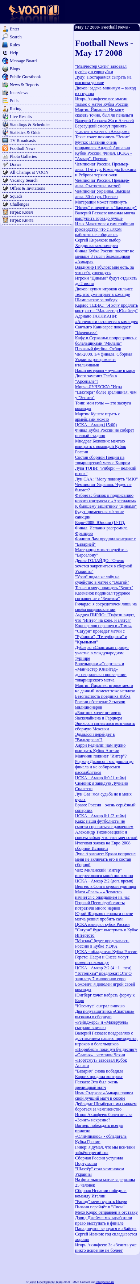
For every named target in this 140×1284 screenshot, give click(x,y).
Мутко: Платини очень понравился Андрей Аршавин (102, 145)
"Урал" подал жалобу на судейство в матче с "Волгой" (102, 579)
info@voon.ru (104, 1282)
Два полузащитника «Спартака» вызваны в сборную (104, 1014)
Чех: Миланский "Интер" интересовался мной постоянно (104, 873)
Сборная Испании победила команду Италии (101, 1193)
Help (14, 52)
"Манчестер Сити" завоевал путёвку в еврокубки (101, 69)
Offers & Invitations (27, 188)
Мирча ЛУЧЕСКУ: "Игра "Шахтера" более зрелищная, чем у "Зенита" (105, 392)
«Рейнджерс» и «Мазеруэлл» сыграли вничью (101, 1025)
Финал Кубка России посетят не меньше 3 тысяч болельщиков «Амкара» (104, 256)
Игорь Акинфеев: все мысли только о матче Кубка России (101, 101)
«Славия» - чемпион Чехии (100, 1054)
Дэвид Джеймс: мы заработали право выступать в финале (103, 1220)
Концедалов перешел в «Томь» (103, 625)
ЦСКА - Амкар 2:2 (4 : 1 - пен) (103, 967)
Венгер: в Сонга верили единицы (105, 886)
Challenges (19, 204)
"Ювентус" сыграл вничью (100, 1005)
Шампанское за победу (96, 299)
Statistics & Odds (25, 132)
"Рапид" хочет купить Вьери (101, 1201)
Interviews (19, 92)
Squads (16, 196)
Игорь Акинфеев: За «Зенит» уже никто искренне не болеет (106, 1247)
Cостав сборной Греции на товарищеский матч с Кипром (102, 460)
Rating (15, 108)
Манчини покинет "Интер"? (101, 756)
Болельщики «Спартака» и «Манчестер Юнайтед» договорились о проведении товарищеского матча (101, 672)
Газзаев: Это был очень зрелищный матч (96, 1084)
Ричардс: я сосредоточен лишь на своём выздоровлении (106, 606)
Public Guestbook (25, 76)
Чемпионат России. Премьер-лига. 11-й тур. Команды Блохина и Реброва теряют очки (105, 169)
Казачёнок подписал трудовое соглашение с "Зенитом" (102, 596)
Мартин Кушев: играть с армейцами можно (97, 416)
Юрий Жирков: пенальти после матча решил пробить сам (104, 916)
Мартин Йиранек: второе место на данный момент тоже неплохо (105, 688)
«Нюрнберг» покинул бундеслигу (106, 1049)
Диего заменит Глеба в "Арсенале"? (96, 378)
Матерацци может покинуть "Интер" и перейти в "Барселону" (106, 205)
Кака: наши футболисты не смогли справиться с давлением (104, 824)
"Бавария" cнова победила (99, 1071)
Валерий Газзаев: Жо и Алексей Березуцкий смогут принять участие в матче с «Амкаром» (104, 126)
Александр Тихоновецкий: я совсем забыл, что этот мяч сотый (106, 835)
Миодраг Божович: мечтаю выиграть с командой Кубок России (100, 446)
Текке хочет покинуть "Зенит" (103, 136)
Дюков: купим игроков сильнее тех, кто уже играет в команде (104, 291)
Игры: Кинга (21, 220)
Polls (14, 100)
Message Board (23, 60)
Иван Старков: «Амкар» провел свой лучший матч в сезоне (104, 1095)
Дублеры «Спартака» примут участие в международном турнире (102, 653)
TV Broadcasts (23, 140)
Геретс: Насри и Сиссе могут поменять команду (101, 959)
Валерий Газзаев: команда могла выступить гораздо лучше (105, 215)
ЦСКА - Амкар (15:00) (96, 424)
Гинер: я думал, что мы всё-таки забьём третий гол (105, 1150)
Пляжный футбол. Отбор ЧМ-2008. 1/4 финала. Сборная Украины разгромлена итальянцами (103, 357)
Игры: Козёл (21, 212)
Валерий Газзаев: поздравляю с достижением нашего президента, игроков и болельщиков (106, 1038)
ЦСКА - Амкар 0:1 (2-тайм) (100, 815)
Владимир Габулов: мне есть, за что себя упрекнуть (104, 270)
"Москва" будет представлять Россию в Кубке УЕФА (102, 943)
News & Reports (24, 84)
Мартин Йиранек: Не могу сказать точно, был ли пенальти (104, 112)
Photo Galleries (23, 156)
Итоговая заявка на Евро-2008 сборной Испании (103, 845)
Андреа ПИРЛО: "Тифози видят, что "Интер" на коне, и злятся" (105, 617)
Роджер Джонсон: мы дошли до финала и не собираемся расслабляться (104, 767)
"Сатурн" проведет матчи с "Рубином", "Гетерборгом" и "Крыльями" (101, 637)
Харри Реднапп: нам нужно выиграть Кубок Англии (100, 748)
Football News (22, 148)
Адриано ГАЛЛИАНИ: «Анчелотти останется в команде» (106, 319)
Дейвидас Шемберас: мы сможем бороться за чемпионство (106, 1106)
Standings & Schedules (30, 124)
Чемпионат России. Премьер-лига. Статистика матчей (102, 183)
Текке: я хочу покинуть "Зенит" (104, 587)
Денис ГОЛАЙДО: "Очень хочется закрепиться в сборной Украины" (103, 566)
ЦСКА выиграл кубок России (102, 924)
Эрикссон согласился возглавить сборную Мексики (105, 726)
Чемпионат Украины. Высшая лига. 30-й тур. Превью (102, 194)
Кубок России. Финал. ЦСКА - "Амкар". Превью (103, 156)
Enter (14, 29)
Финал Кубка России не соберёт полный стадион (104, 433)
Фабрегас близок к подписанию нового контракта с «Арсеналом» (105, 498)
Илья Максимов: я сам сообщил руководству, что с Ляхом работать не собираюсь (104, 229)
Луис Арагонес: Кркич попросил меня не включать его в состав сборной (105, 859)
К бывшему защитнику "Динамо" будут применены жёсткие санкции (106, 512)
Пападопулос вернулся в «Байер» (105, 1228)
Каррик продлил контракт (99, 1076)
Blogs (15, 68)
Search (16, 36)
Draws (15, 164)
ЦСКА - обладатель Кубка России (106, 951)
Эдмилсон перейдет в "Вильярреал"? (95, 737)
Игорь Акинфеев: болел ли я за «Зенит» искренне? (103, 1117)
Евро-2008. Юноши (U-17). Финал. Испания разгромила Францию (101, 528)
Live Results (21, 116)
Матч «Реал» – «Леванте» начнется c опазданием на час (102, 894)
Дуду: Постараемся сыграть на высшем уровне (103, 80)
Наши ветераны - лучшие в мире (105, 370)
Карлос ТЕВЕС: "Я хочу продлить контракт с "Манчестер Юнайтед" (106, 308)
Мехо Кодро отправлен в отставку (106, 1212)
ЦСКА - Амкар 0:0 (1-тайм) (100, 777)
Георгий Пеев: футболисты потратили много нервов (100, 905)
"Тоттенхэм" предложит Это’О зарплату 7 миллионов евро (103, 976)
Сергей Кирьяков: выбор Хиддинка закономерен (97, 243)
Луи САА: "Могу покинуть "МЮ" (106, 479)
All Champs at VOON (29, 172)
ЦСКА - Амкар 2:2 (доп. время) (104, 881)
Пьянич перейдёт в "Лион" (99, 1206)
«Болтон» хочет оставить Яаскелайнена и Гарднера (98, 715)
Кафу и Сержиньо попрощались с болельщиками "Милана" (106, 340)
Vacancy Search (23, 180)
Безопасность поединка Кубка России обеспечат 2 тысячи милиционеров (103, 702)
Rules (15, 44)
